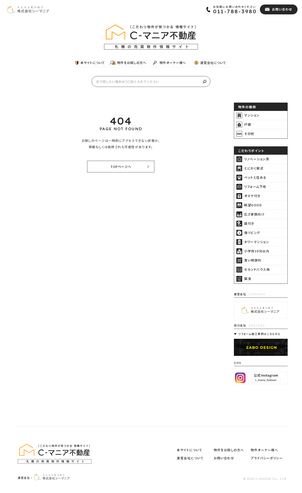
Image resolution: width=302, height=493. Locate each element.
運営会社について (213, 62)
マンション (251, 115)
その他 (249, 133)
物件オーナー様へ (173, 62)
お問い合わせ (224, 458)
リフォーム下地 (255, 186)
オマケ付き (252, 196)
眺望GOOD (253, 205)
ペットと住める (255, 177)
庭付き (249, 223)
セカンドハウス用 (257, 269)
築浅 (247, 278)
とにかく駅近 (253, 168)
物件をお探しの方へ (131, 62)
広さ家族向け (254, 214)
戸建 (247, 124)
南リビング (252, 232)
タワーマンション (256, 242)
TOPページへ (120, 166)
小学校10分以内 (256, 251)
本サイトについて (92, 62)
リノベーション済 (256, 159)
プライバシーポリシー (267, 458)
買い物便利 (252, 260)
